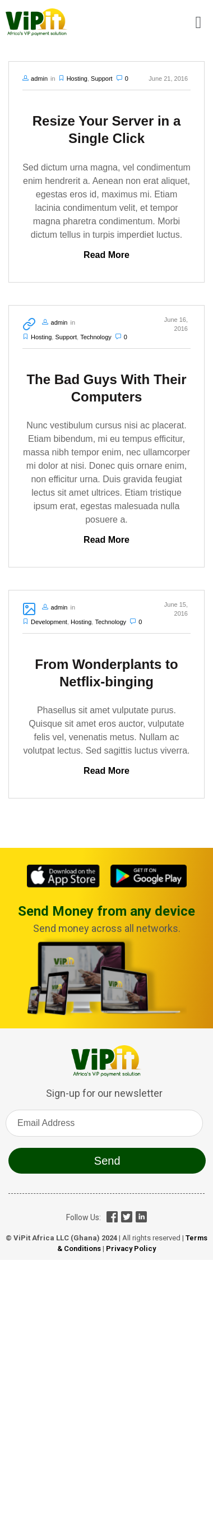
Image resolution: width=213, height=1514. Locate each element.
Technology (96, 337)
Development (49, 621)
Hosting (77, 78)
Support (102, 78)
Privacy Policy (131, 1248)
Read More (106, 255)
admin (39, 78)
